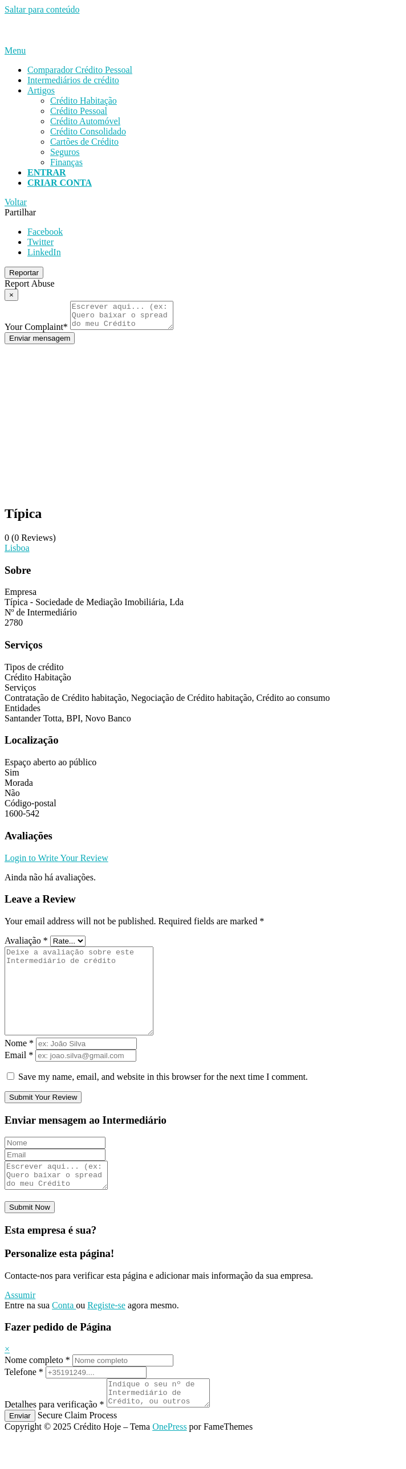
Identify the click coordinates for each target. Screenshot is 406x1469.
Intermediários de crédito (73, 80)
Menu (15, 50)
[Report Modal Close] (11, 295)
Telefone (24, 1399)
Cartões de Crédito (84, 141)
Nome (19, 1065)
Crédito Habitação (83, 100)
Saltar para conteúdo (42, 9)
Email (19, 1077)
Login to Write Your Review (56, 863)
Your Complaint (36, 332)
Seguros (65, 152)
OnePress (169, 1459)
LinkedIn (44, 252)
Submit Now (29, 1234)
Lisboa (17, 553)
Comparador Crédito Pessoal (79, 70)
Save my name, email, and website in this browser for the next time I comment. (163, 1099)
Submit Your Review (43, 1119)
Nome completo (37, 1387)
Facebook (45, 231)
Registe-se (106, 1332)
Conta (64, 1332)
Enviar (20, 1448)
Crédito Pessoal (78, 111)
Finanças (66, 162)
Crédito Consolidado (88, 131)
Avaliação (26, 945)
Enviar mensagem (39, 343)
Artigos (41, 90)
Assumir (20, 1322)
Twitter (40, 242)
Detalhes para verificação (54, 1437)
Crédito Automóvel (85, 121)
